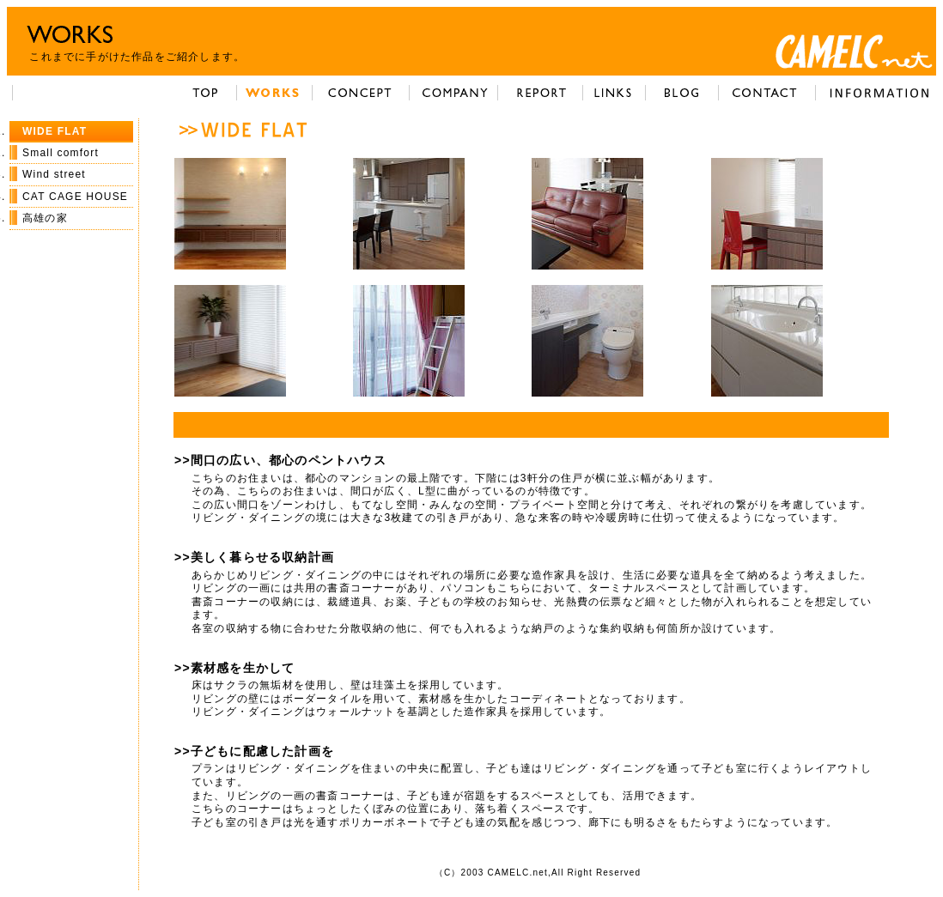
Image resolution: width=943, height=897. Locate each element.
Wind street (54, 174)
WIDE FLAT (54, 131)
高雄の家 (45, 218)
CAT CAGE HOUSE (75, 197)
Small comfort (60, 153)
